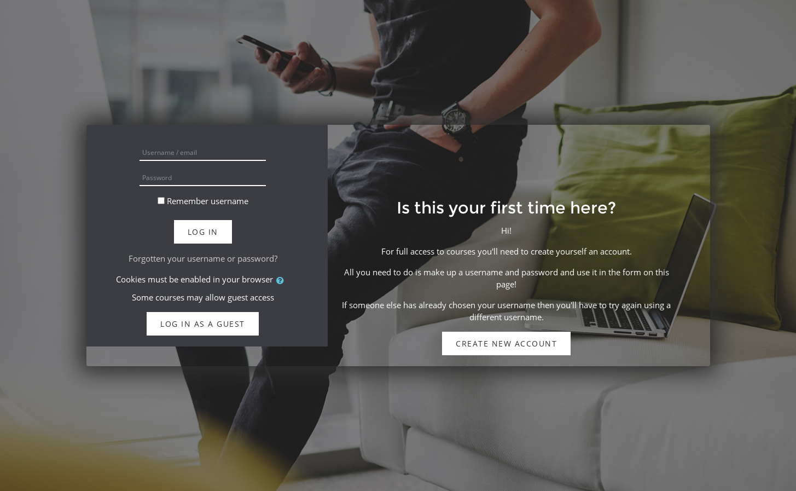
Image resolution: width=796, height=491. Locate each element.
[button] (282, 280)
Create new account (506, 343)
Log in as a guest (202, 324)
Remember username (207, 200)
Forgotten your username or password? (203, 258)
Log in (203, 232)
